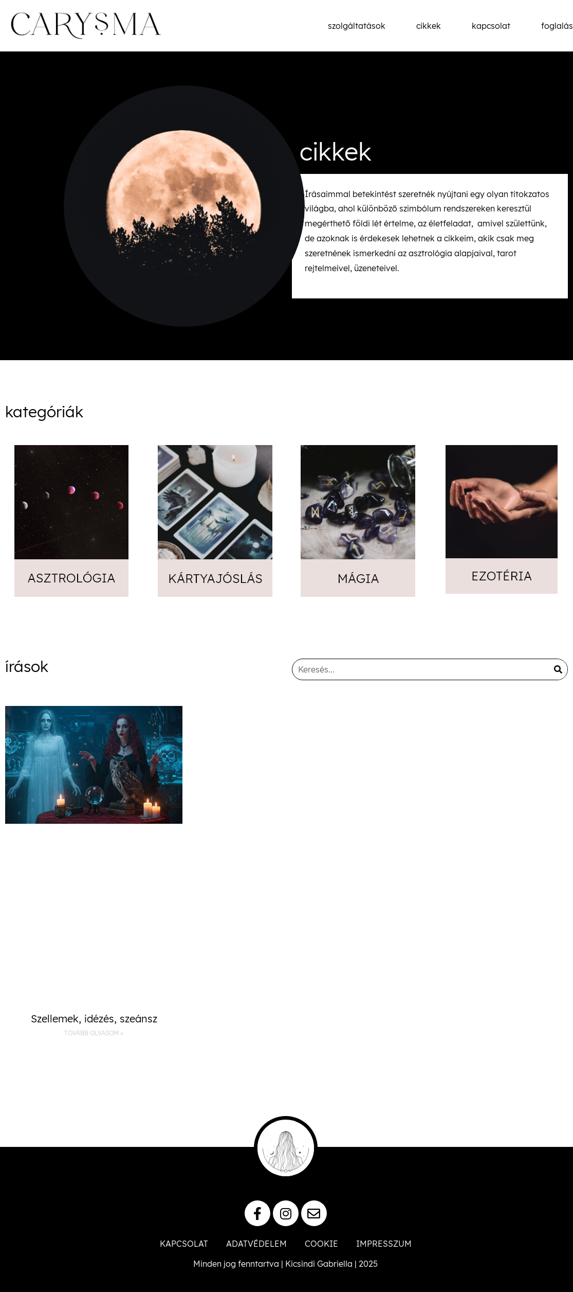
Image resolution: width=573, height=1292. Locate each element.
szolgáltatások (356, 26)
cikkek (428, 26)
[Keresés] (558, 669)
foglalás (557, 26)
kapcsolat (491, 26)
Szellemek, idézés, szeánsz (94, 1018)
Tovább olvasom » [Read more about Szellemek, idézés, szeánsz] (93, 1033)
